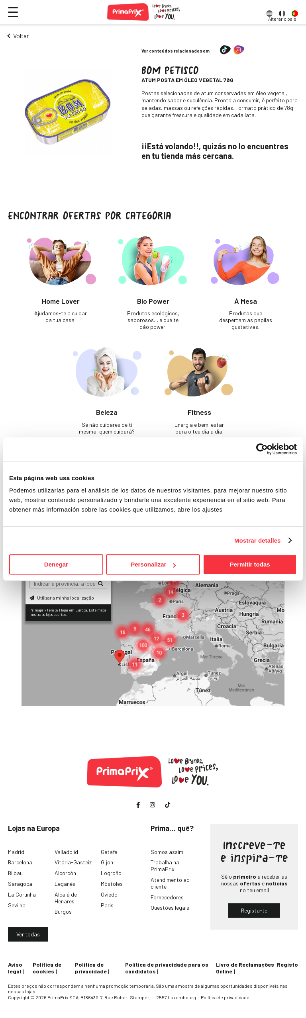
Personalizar (153, 564)
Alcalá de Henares (66, 898)
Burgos (63, 911)
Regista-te (254, 910)
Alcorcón (65, 873)
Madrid (16, 851)
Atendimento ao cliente (170, 883)
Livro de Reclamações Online (245, 968)
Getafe (109, 851)
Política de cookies (47, 968)
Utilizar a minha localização (61, 597)
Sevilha (17, 905)
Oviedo (109, 894)
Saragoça (20, 883)
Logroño (111, 873)
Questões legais (170, 907)
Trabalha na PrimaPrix (165, 865)
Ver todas (28, 934)
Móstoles (112, 883)
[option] (269, 12)
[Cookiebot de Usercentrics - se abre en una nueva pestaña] (262, 449)
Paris (107, 905)
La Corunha (22, 894)
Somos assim (167, 851)
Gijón (107, 862)
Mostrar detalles (257, 540)
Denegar (56, 564)
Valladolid (66, 851)
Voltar (21, 35)
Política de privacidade (91, 968)
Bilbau (15, 873)
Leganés (65, 883)
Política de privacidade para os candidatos (166, 968)
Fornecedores (167, 897)
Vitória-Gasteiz (73, 862)
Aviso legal (15, 968)
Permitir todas (250, 564)
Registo (287, 964)
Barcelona (20, 862)
